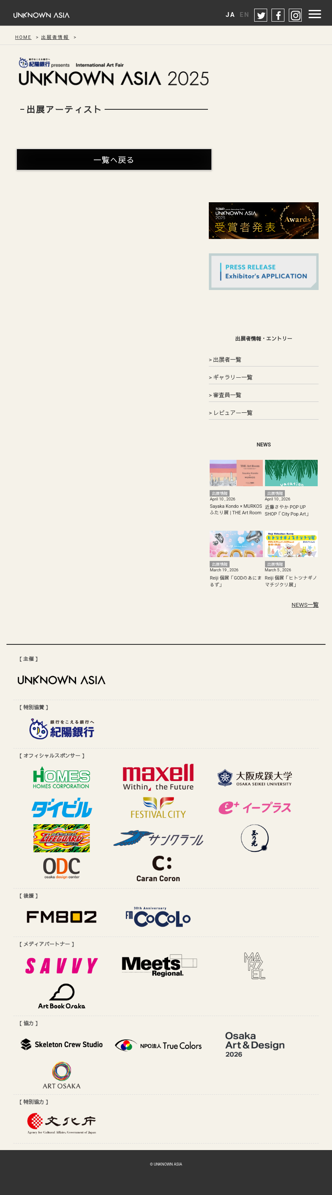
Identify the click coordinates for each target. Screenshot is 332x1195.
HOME (23, 37)
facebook (278, 15)
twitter (261, 15)
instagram (295, 15)
